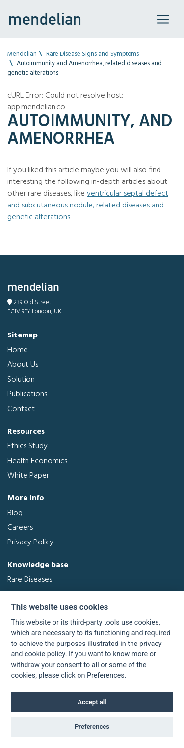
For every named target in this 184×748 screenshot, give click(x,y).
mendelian (44, 18)
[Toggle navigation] (163, 19)
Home (17, 350)
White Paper (28, 475)
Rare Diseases (29, 579)
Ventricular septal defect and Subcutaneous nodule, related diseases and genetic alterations (87, 205)
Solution (21, 379)
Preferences (92, 726)
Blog (15, 513)
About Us (22, 365)
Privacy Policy (30, 542)
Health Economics (37, 461)
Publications (27, 394)
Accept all (92, 702)
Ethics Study (27, 446)
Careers (20, 527)
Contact (21, 409)
